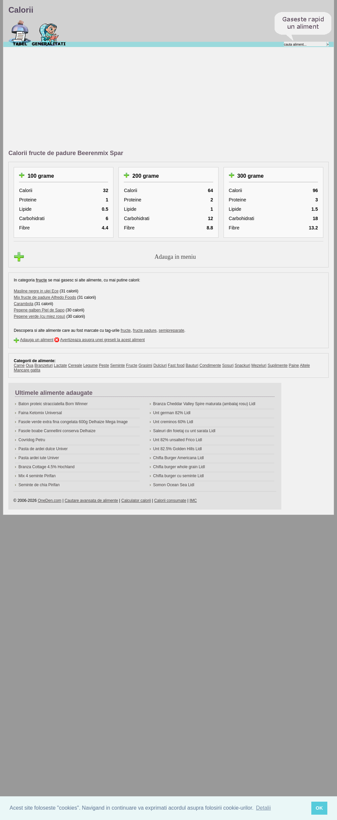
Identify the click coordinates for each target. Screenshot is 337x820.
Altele (305, 365)
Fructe (131, 365)
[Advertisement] (102, 98)
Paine (294, 365)
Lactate (60, 365)
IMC (193, 500)
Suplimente (278, 365)
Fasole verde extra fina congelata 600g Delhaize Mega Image (73, 422)
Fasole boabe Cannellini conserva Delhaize (56, 431)
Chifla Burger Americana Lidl (178, 458)
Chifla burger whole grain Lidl (179, 467)
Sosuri (228, 365)
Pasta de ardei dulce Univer (42, 449)
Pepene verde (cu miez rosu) (39, 316)
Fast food (176, 365)
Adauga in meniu (175, 256)
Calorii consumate (170, 500)
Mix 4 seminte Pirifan (36, 476)
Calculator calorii (136, 500)
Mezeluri (258, 365)
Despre (48, 33)
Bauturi (192, 365)
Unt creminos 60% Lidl (173, 422)
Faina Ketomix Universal (40, 413)
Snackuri (242, 365)
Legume (90, 365)
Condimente (210, 365)
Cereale (75, 365)
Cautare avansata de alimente (91, 500)
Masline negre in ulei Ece (36, 291)
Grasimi (145, 365)
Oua (29, 365)
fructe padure (144, 330)
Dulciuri (160, 365)
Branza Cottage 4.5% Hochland (46, 467)
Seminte (117, 365)
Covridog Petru (31, 440)
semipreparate (171, 330)
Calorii (19, 33)
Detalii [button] (263, 808)
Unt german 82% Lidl (172, 413)
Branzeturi (43, 365)
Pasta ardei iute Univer (38, 458)
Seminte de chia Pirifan (38, 485)
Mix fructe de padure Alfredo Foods (45, 297)
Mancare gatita (27, 370)
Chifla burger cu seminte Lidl (178, 476)
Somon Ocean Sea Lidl (173, 485)
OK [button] (319, 808)
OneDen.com (49, 500)
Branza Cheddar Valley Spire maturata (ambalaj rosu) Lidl (204, 403)
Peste (104, 365)
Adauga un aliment (36, 339)
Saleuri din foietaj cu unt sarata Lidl (184, 431)
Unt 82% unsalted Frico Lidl (177, 440)
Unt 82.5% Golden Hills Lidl (177, 449)
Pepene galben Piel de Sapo (39, 310)
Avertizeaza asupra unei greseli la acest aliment (102, 339)
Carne (19, 365)
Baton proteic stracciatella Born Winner (52, 403)
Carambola (23, 303)
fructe (41, 280)
